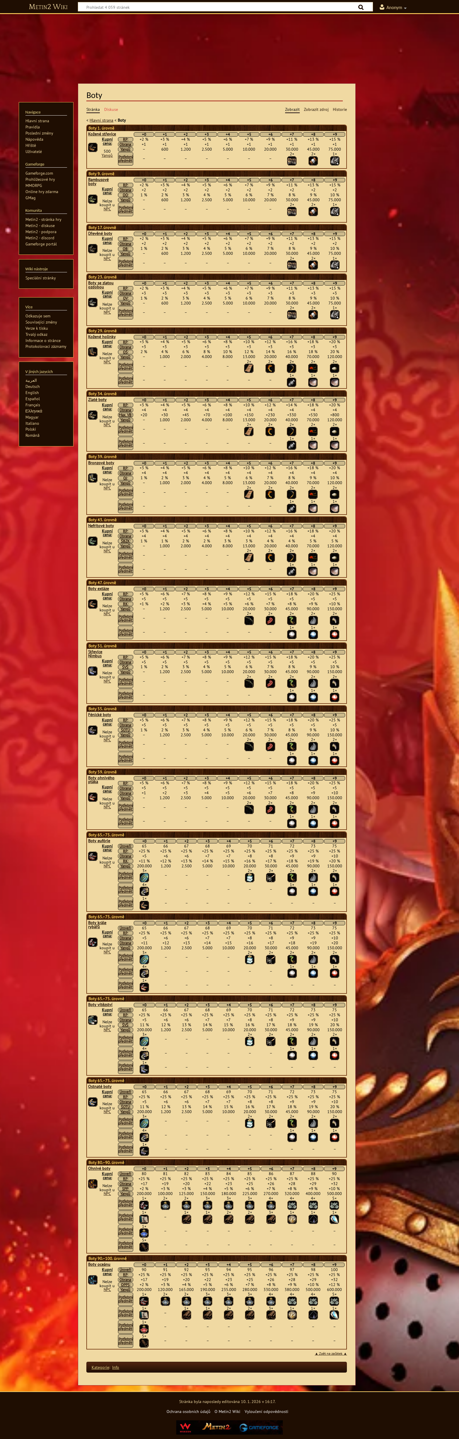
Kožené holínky (102, 336)
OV (125, 298)
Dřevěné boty (100, 233)
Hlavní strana (101, 120)
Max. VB (125, 414)
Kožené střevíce (102, 134)
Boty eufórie (99, 840)
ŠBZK (125, 541)
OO (125, 194)
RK (125, 603)
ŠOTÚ (125, 730)
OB (125, 248)
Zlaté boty (97, 399)
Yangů (107, 155)
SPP (125, 1188)
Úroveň (125, 846)
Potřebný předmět (125, 158)
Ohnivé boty (99, 1168)
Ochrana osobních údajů (188, 1411)
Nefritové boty (101, 525)
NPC (107, 209)
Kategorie (100, 1367)
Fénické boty (99, 714)
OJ (125, 478)
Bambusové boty (98, 181)
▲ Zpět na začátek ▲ (331, 1353)
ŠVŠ (125, 667)
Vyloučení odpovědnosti (266, 1411)
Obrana (125, 144)
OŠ (125, 352)
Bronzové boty (101, 462)
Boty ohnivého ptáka (101, 780)
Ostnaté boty (100, 1086)
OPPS (125, 1284)
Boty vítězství (100, 1004)
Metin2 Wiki (48, 7)
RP (125, 139)
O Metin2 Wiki (227, 1411)
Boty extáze (98, 588)
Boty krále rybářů (97, 924)
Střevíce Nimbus (95, 654)
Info (115, 1367)
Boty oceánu (99, 1264)
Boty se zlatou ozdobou (101, 285)
